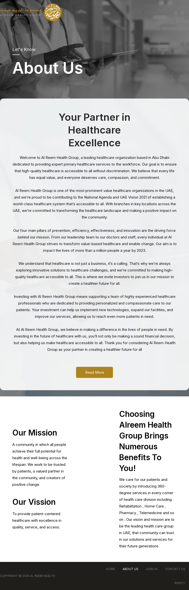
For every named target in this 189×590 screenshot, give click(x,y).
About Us (130, 569)
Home (110, 569)
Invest (179, 583)
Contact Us (175, 569)
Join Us (152, 569)
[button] (143, 12)
